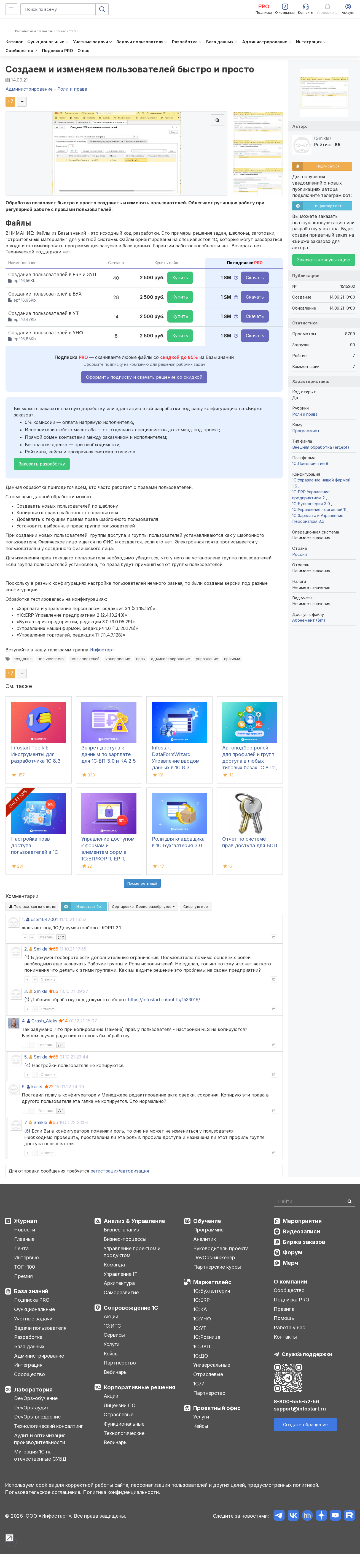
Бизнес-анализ (121, 1230)
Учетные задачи (33, 1319)
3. (26, 991)
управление (207, 659)
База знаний (31, 1291)
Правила (284, 1309)
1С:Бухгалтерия (211, 1291)
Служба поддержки (307, 1354)
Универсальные (211, 1365)
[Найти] (349, 1201)
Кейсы (111, 1354)
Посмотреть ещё (142, 883)
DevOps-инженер (214, 1257)
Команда (114, 1265)
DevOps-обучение (36, 1398)
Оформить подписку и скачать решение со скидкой (144, 377)
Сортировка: (143, 906)
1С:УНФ (202, 1319)
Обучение (207, 1221)
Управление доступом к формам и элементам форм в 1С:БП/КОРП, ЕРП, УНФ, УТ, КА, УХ (108, 852)
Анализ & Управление (134, 1221)
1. (23, 919)
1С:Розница (206, 1337)
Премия (23, 1276)
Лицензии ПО (120, 1405)
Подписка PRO (32, 1300)
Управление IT (121, 1274)
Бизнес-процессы (125, 1239)
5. (26, 1057)
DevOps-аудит (31, 1407)
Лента (21, 1248)
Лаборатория (33, 1389)
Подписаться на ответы (32, 906)
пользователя (51, 659)
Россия (299, 554)
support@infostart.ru (300, 1409)
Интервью (26, 1257)
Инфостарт (102, 650)
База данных (29, 1346)
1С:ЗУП (201, 1346)
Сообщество (29, 1374)
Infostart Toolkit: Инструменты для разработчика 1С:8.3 (36, 754)
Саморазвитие (121, 1292)
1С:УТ (199, 1328)
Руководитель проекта (221, 1248)
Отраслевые (118, 1414)
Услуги (111, 1344)
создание (23, 659)
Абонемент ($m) (308, 620)
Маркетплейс (212, 1282)
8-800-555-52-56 (296, 1401)
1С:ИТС (112, 1326)
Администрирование (39, 1356)
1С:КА (200, 1309)
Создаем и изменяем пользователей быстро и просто (130, 69)
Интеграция (28, 1365)
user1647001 (44, 919)
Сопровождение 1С (131, 1307)
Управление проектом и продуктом (132, 1252)
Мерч (290, 1263)
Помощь (284, 1318)
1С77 (198, 1384)
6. (23, 1086)
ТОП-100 (24, 1267)
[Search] (314, 1201)
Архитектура (119, 1283)
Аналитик (204, 1239)
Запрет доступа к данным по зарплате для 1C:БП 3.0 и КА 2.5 (108, 754)
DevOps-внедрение (37, 1417)
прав (140, 659)
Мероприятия (302, 1221)
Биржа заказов (304, 1242)
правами (232, 659)
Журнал (25, 1221)
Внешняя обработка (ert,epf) (320, 447)
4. (24, 1021)
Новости (24, 1230)
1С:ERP (201, 1300)
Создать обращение (305, 1424)
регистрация (104, 1171)
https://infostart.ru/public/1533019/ (164, 999)
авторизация (134, 1171)
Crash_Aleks (44, 1021)
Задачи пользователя (40, 1328)
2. (26, 949)
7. (26, 1122)
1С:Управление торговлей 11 (319, 509)
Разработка (28, 1337)
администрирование (170, 659)
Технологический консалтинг (48, 1426)
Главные (24, 1239)
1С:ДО (200, 1356)
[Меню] (11, 9)
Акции (111, 1316)
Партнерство (120, 1363)
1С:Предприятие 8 (310, 463)
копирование (118, 659)
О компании (290, 1281)
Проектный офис (217, 1408)
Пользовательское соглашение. (43, 1492)
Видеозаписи (301, 1231)
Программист (306, 430)
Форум (292, 1252)
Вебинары (116, 1372)
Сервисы (114, 1335)
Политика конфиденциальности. (121, 1492)
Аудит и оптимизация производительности (40, 1439)
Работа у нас (289, 1327)
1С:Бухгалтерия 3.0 (311, 503)
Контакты (285, 1337)
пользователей (85, 659)
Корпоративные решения (139, 1387)
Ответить (45, 937)
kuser (37, 1086)
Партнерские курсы (217, 1267)
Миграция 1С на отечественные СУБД (40, 1455)
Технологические (124, 1433)
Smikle (40, 949)
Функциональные (34, 1309)
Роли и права (305, 414)
